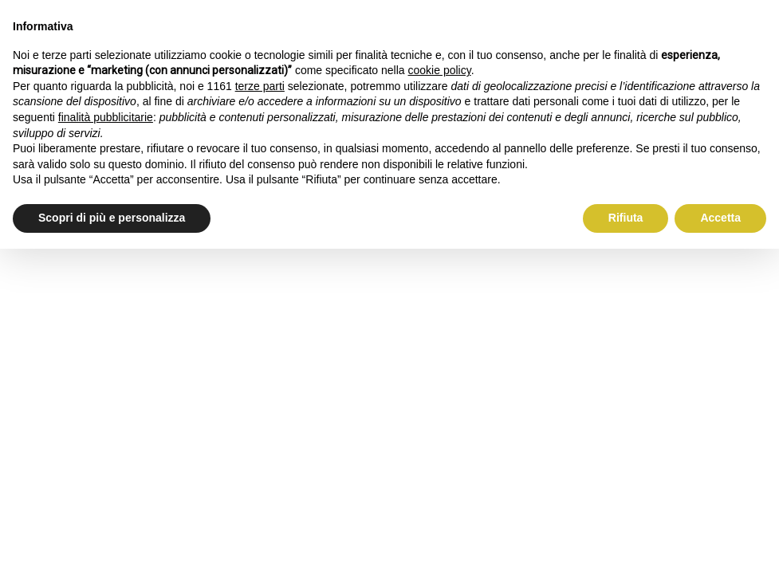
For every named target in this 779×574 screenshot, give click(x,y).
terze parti (260, 86)
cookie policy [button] (439, 70)
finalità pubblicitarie (105, 117)
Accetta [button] (720, 217)
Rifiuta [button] (625, 217)
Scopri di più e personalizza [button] (111, 217)
